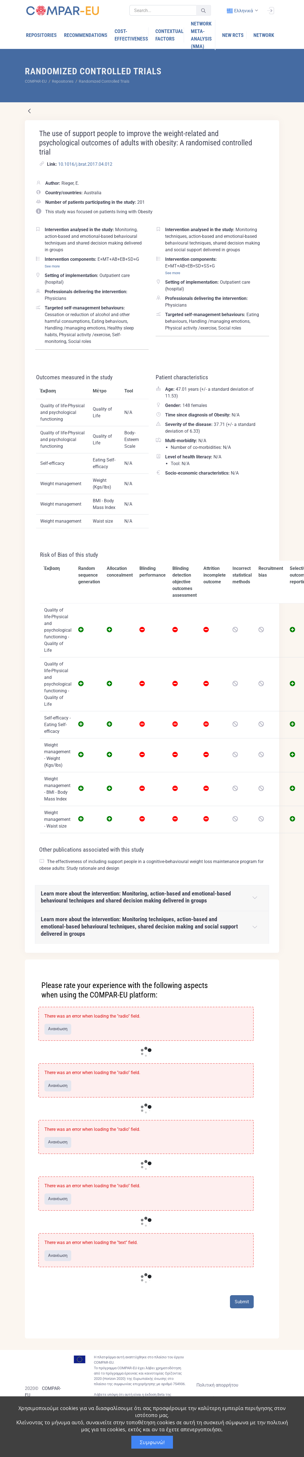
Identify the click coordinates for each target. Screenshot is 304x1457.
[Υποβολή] (203, 10)
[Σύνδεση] (270, 10)
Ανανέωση (58, 1028)
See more (52, 266)
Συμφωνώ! (152, 1442)
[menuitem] (41, 35)
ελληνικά (240, 10)
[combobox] (242, 10)
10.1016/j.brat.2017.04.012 (85, 164)
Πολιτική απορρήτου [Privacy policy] (217, 1385)
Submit (242, 1301)
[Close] (271, 964)
